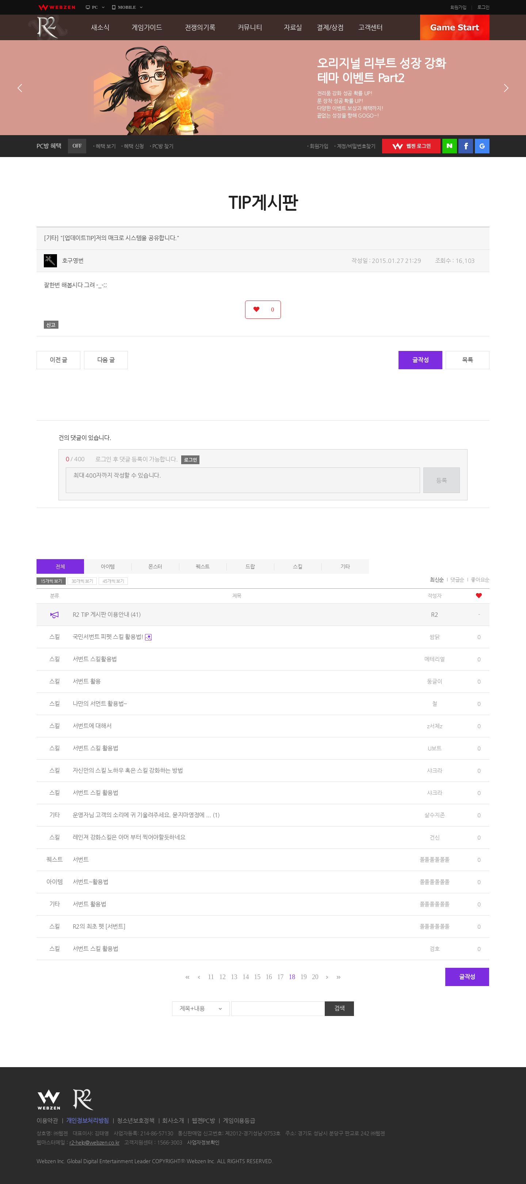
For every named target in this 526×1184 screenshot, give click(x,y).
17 (280, 977)
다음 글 (106, 359)
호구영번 (73, 260)
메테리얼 (434, 659)
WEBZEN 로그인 (411, 146)
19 (303, 977)
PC (95, 7)
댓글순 (457, 580)
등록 (441, 480)
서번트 (81, 859)
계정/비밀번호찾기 (356, 146)
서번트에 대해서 (92, 725)
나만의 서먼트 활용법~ (100, 703)
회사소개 (173, 1120)
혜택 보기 (106, 146)
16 (269, 977)
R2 (48, 27)
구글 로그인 (482, 146)
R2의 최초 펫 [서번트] (99, 926)
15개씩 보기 (51, 581)
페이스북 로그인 (465, 146)
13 (234, 977)
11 (211, 977)
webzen (56, 7)
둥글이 (434, 681)
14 (246, 977)
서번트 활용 (87, 681)
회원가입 (458, 7)
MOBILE (127, 7)
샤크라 (434, 770)
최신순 (437, 580)
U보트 (435, 748)
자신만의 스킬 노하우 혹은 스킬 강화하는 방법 (128, 770)
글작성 (420, 359)
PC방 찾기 (163, 146)
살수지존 (434, 815)
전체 (60, 566)
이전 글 (58, 359)
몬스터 (155, 566)
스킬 (297, 566)
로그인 (483, 7)
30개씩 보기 (82, 581)
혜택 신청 (134, 146)
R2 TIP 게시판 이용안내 (107, 614)
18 (292, 977)
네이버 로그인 (449, 146)
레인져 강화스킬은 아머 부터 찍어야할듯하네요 (129, 837)
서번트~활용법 (90, 881)
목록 (467, 359)
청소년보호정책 (136, 1120)
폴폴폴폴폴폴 (435, 859)
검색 (339, 1008)
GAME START (454, 27)
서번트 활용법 (89, 904)
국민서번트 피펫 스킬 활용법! (112, 636)
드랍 (250, 566)
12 (222, 977)
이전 (20, 88)
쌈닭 (434, 637)
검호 (434, 949)
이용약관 (47, 1120)
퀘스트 (203, 566)
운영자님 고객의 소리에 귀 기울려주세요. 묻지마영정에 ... (146, 814)
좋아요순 (480, 580)
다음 (506, 88)
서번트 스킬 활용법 (95, 748)
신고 (51, 325)
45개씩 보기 (113, 581)
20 (315, 977)
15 (257, 977)
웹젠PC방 (203, 1120)
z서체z (434, 726)
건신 (434, 837)
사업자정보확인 (203, 1143)
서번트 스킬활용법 (95, 659)
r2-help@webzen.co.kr (94, 1143)
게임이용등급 (239, 1120)
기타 (345, 566)
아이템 (108, 566)
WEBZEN (49, 1099)
